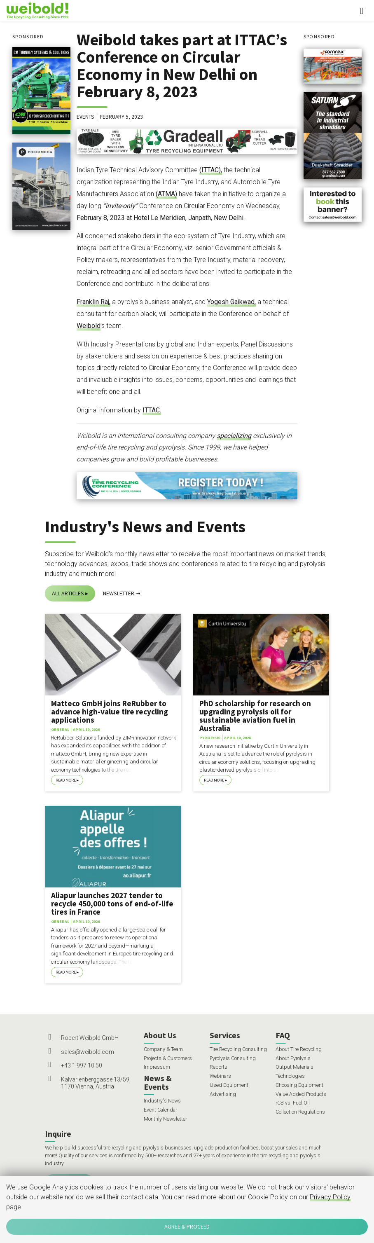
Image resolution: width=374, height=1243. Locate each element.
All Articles (68, 593)
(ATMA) (166, 194)
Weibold (89, 326)
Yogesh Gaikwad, (231, 302)
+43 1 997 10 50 (81, 1065)
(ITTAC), (210, 170)
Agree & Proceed (187, 1226)
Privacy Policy (330, 1197)
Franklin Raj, (93, 302)
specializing (234, 436)
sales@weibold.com (87, 1052)
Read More (66, 780)
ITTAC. (152, 410)
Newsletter (118, 593)
